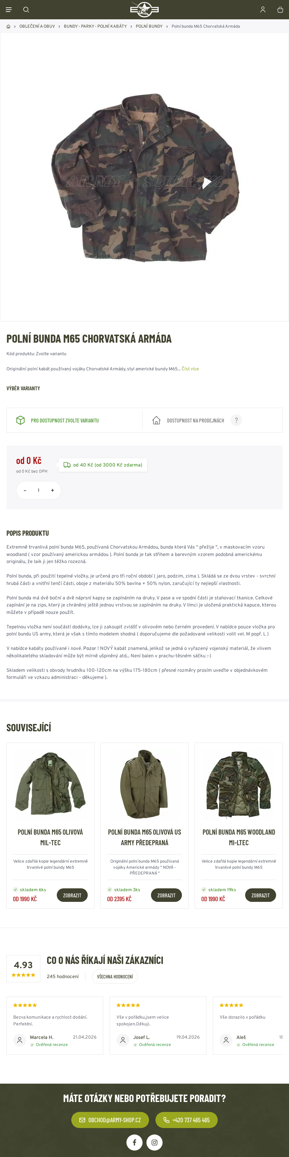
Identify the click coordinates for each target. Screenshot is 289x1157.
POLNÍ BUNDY (149, 26)
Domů (8, 26)
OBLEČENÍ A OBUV (37, 26)
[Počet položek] (38, 490)
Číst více (190, 368)
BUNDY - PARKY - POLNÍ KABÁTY (95, 26)
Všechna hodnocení (115, 976)
